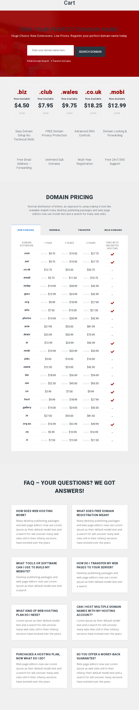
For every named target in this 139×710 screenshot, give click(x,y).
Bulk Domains (113, 228)
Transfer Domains (61, 59)
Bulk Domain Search (38, 59)
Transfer (84, 228)
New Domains (26, 228)
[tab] (25, 229)
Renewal (55, 228)
